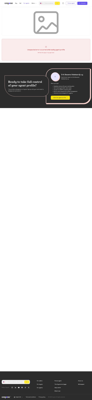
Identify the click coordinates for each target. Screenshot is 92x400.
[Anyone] (9, 3)
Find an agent (71, 3)
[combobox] (42, 3)
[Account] (82, 3)
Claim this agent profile (60, 97)
